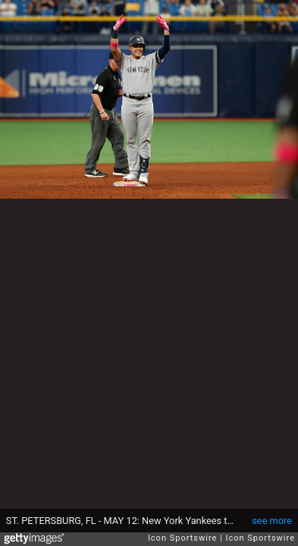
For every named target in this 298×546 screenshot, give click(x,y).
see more (272, 520)
